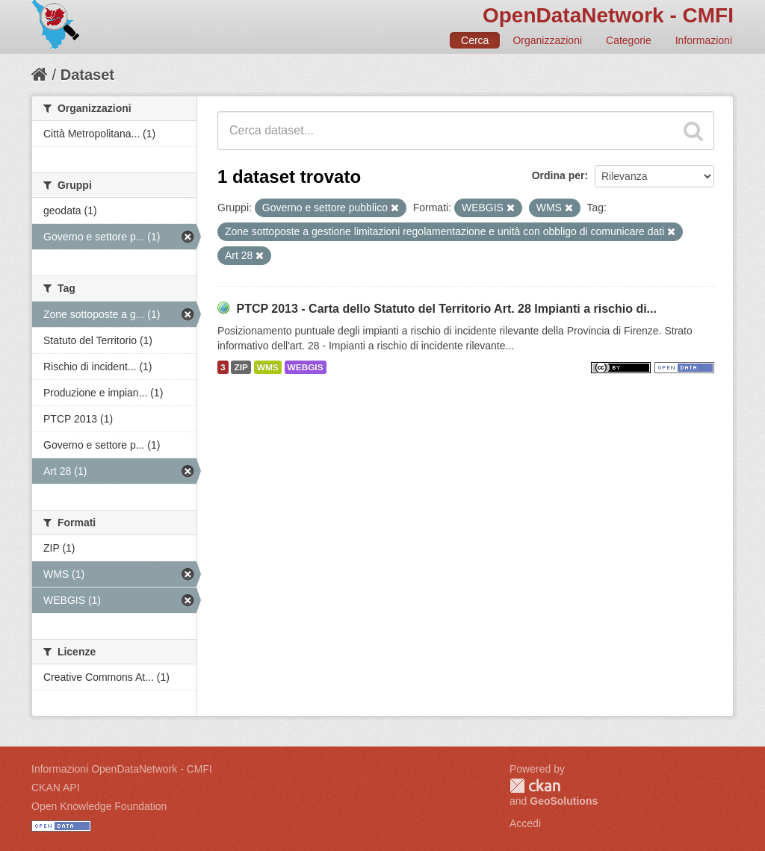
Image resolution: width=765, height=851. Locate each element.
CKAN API (55, 788)
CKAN (535, 786)
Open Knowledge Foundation (99, 806)
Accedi (525, 823)
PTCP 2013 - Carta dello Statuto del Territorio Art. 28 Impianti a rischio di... (446, 308)
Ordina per (558, 175)
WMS (268, 367)
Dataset (87, 74)
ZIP (240, 367)
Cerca (475, 40)
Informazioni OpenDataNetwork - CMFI (121, 769)
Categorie (628, 40)
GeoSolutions (564, 801)
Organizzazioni (547, 40)
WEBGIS (305, 367)
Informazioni (703, 40)
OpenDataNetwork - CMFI (608, 15)
